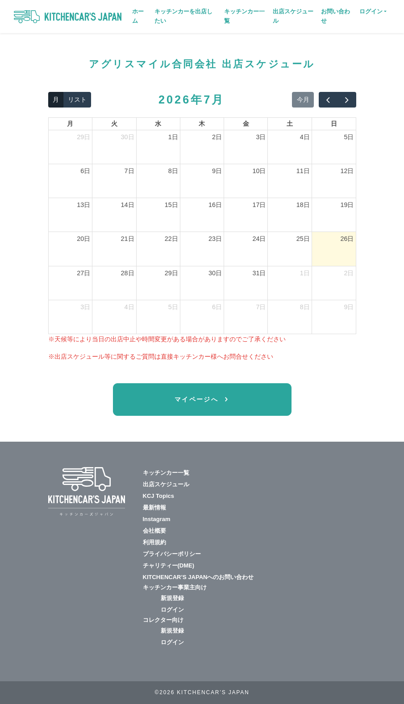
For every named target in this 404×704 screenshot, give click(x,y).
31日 (259, 273)
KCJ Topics (159, 496)
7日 (129, 170)
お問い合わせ (335, 16)
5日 (349, 137)
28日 (127, 273)
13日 (83, 204)
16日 (215, 204)
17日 (259, 204)
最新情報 (154, 507)
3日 (261, 137)
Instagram (157, 519)
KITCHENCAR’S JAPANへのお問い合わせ (198, 577)
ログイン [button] (371, 11)
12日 (347, 170)
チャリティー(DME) (169, 565)
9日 (217, 170)
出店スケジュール (293, 16)
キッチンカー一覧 (244, 16)
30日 (127, 137)
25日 (303, 238)
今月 (303, 99)
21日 (127, 238)
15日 (171, 204)
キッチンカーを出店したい (183, 16)
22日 (171, 238)
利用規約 (154, 542)
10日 (259, 170)
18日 (303, 204)
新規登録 (172, 598)
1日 (173, 137)
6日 (85, 170)
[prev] (328, 100)
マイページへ (198, 399)
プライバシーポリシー (172, 554)
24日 (259, 238)
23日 (215, 238)
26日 (347, 238)
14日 (127, 204)
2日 (217, 137)
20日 (83, 238)
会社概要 (154, 530)
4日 (305, 137)
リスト (77, 99)
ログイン (172, 609)
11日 (303, 170)
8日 (173, 170)
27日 (83, 273)
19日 (347, 204)
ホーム (138, 16)
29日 (83, 137)
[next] (346, 100)
